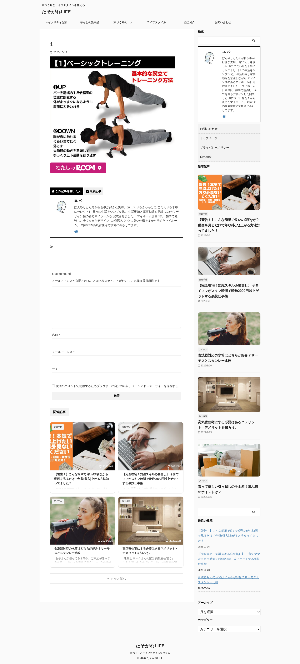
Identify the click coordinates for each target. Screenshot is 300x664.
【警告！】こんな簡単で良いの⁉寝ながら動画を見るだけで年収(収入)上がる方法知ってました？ (81, 479)
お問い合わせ (223, 22)
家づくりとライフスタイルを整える (150, 653)
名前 (56, 334)
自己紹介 (189, 22)
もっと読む (118, 578)
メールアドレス (63, 352)
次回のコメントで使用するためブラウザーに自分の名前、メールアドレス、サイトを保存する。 (118, 386)
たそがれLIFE (56, 11)
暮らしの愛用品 (89, 22)
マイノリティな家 (56, 22)
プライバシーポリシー (214, 147)
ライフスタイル (156, 22)
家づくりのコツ (123, 22)
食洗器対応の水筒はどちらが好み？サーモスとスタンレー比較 (228, 580)
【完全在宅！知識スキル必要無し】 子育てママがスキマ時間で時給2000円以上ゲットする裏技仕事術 (150, 479)
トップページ (209, 138)
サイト (56, 369)
